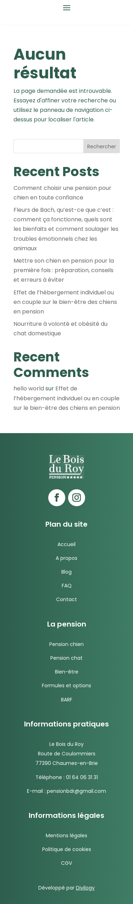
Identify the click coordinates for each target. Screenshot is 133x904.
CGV (66, 863)
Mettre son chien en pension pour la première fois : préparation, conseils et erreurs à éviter (63, 270)
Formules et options (66, 685)
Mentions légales (66, 835)
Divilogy (85, 887)
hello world (28, 388)
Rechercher (101, 146)
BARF (66, 699)
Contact (66, 599)
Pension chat (66, 657)
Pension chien (66, 644)
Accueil (66, 544)
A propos (66, 558)
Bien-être (66, 671)
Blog (66, 571)
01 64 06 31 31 (82, 777)
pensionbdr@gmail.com (76, 791)
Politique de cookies (66, 849)
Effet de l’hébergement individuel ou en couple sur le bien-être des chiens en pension (65, 302)
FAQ (67, 585)
